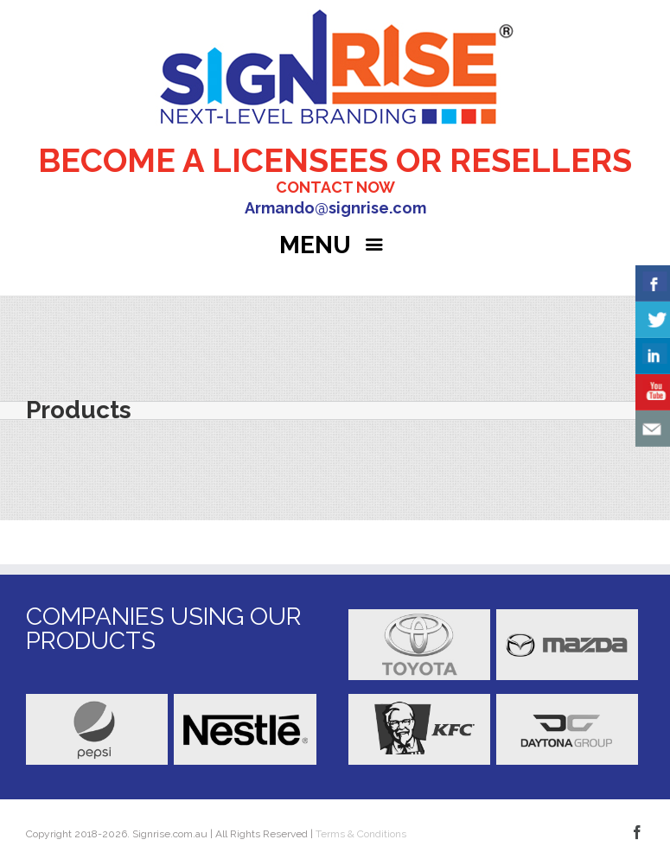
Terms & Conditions (359, 834)
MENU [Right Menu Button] (335, 245)
